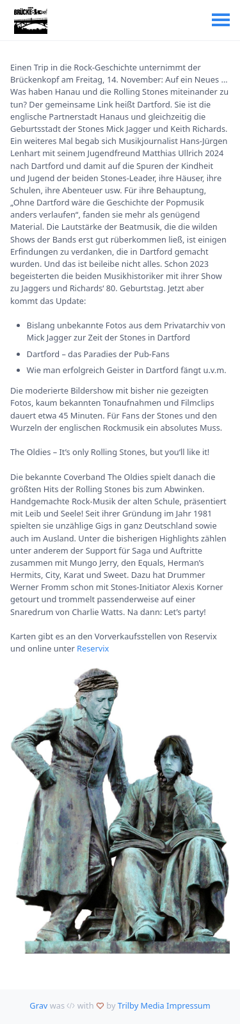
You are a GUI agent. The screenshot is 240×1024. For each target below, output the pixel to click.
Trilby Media (141, 1005)
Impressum (188, 1005)
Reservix (93, 648)
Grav (38, 1005)
